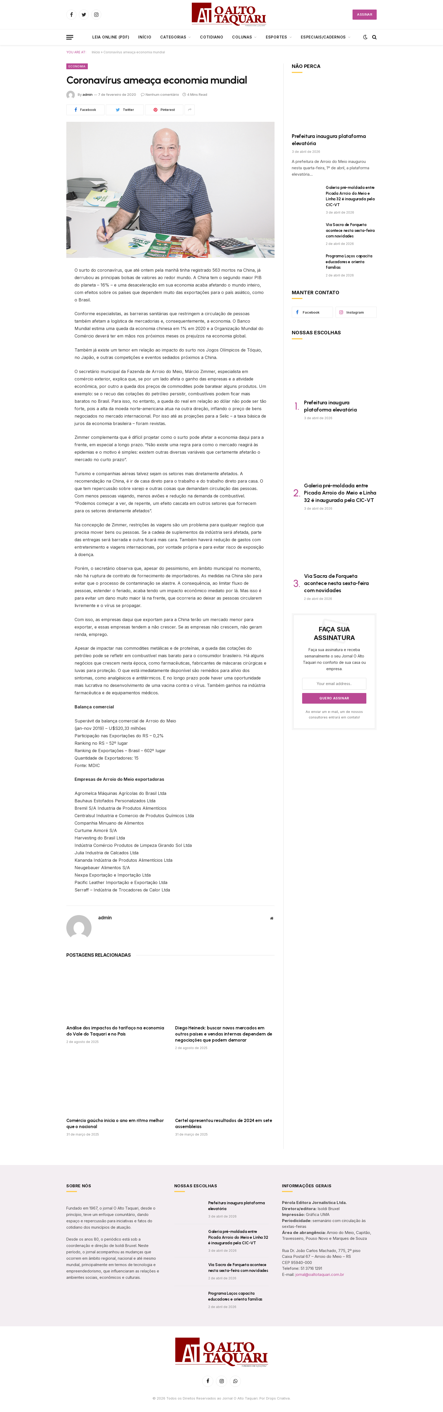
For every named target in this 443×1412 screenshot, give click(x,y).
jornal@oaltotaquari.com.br (320, 1274)
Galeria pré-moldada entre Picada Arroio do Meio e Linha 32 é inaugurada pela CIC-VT (350, 196)
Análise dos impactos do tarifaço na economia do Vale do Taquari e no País (115, 1031)
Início (144, 37)
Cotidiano (211, 37)
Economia (77, 66)
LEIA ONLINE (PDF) (110, 37)
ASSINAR (364, 14)
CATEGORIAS (173, 37)
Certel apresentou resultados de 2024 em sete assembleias (223, 1123)
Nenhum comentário (160, 94)
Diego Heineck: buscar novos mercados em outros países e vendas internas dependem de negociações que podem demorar (223, 1034)
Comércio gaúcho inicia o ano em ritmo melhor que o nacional (115, 1123)
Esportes (276, 37)
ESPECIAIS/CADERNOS (323, 37)
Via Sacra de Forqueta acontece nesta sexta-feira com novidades (350, 230)
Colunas (242, 37)
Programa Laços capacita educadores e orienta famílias (349, 262)
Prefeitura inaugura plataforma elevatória (329, 139)
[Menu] (69, 37)
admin (87, 94)
